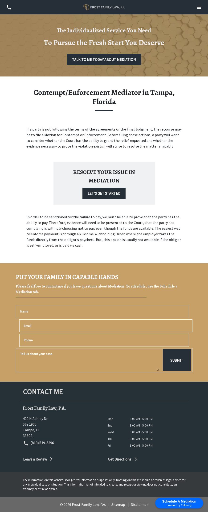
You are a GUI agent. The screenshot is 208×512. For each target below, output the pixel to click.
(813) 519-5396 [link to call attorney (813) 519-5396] (38, 443)
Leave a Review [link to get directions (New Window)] (38, 459)
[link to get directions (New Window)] (62, 427)
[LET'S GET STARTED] (104, 193)
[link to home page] (104, 7)
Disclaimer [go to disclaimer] (139, 504)
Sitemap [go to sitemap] (118, 504)
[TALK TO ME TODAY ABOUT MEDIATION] (104, 59)
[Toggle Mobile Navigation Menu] (199, 7)
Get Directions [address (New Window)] (123, 459)
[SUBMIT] (177, 360)
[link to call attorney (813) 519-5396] (9, 7)
